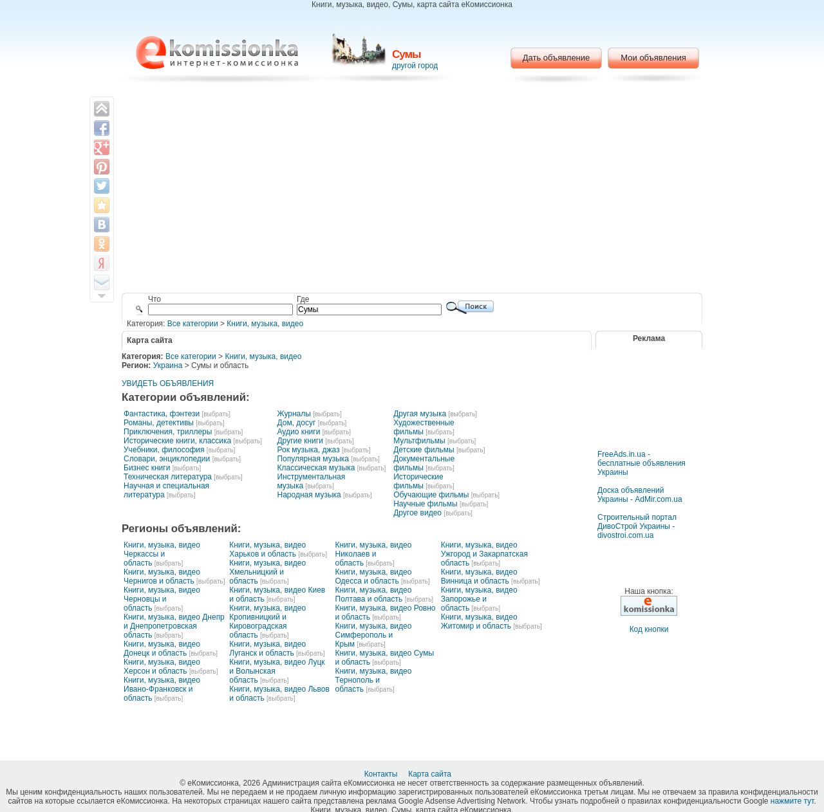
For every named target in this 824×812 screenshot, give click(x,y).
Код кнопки (649, 629)
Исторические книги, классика (177, 440)
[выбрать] (215, 414)
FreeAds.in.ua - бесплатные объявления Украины (641, 463)
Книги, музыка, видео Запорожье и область (479, 599)
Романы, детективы (159, 422)
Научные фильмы (425, 503)
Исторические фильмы (418, 481)
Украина (168, 365)
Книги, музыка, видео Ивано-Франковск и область (162, 689)
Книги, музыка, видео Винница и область (479, 576)
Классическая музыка (316, 467)
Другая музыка (419, 413)
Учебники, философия (164, 449)
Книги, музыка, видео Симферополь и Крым (373, 635)
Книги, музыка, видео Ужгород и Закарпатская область (484, 553)
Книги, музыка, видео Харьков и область (267, 549)
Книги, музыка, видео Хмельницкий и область (267, 572)
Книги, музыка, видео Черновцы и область (162, 599)
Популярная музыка (313, 458)
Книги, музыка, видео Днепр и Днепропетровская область (174, 626)
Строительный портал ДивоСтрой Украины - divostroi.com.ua (637, 526)
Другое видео (417, 512)
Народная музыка (309, 494)
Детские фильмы (423, 449)
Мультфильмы (419, 440)
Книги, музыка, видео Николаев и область (373, 553)
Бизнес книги (147, 467)
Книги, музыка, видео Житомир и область (479, 622)
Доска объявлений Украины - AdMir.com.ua (639, 495)
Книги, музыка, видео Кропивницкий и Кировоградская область (267, 622)
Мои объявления (653, 57)
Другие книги (300, 440)
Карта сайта (430, 774)
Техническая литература (168, 476)
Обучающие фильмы (431, 494)
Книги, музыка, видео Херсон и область (162, 667)
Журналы (293, 413)
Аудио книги (298, 431)
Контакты (382, 774)
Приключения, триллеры (168, 431)
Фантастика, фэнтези (162, 413)
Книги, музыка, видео (265, 323)
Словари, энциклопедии (167, 458)
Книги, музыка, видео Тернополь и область (373, 680)
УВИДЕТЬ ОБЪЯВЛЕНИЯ (168, 383)
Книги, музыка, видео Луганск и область (267, 649)
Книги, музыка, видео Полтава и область (373, 595)
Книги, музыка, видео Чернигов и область (162, 576)
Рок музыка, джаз (308, 449)
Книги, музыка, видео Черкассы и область (162, 553)
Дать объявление (556, 57)
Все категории (192, 323)
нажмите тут (792, 801)
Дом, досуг (296, 422)
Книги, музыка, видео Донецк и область (162, 649)
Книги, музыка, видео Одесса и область (373, 576)
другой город (415, 65)
